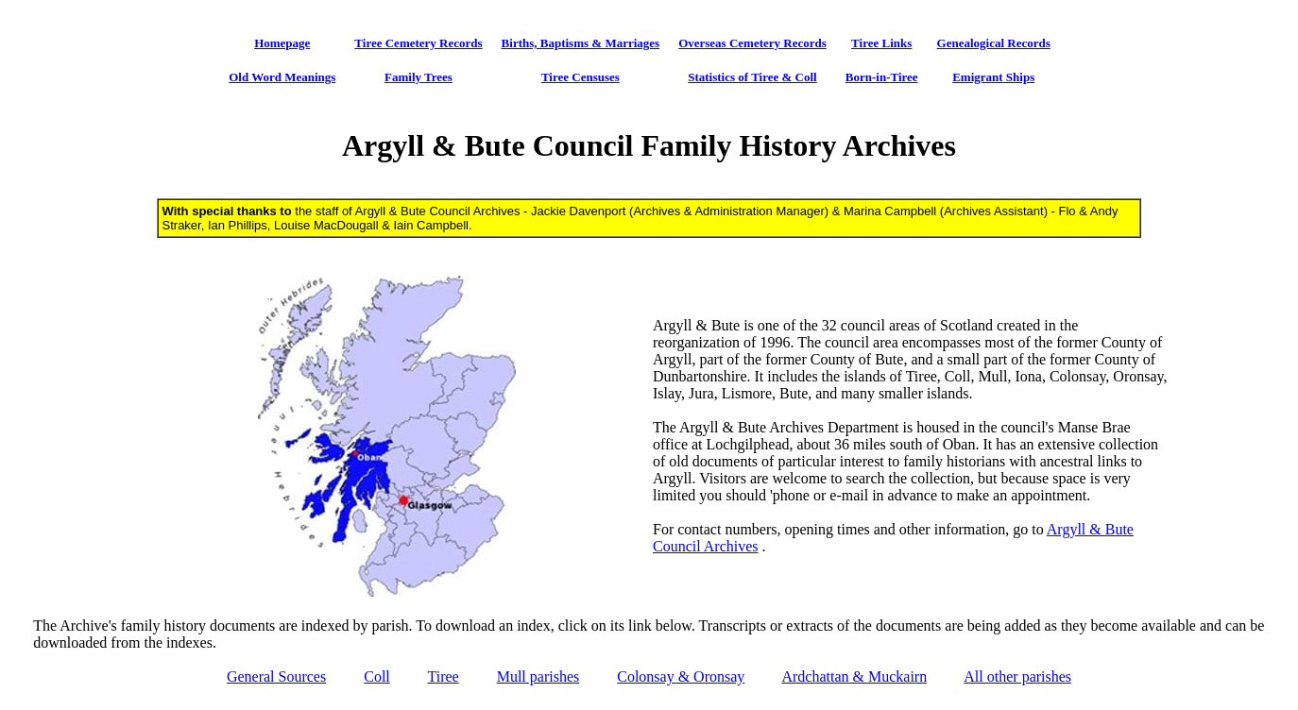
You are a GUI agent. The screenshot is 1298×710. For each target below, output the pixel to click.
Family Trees (418, 77)
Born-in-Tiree (881, 77)
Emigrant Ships (993, 77)
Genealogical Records (993, 43)
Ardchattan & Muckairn (854, 676)
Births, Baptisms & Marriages (581, 43)
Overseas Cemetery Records (752, 43)
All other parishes (1017, 676)
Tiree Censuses (580, 77)
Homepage (282, 43)
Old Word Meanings (282, 77)
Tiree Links (881, 43)
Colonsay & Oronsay (680, 676)
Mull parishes (538, 676)
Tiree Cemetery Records (418, 43)
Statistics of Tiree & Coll (752, 77)
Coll (377, 676)
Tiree (442, 676)
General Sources (276, 676)
